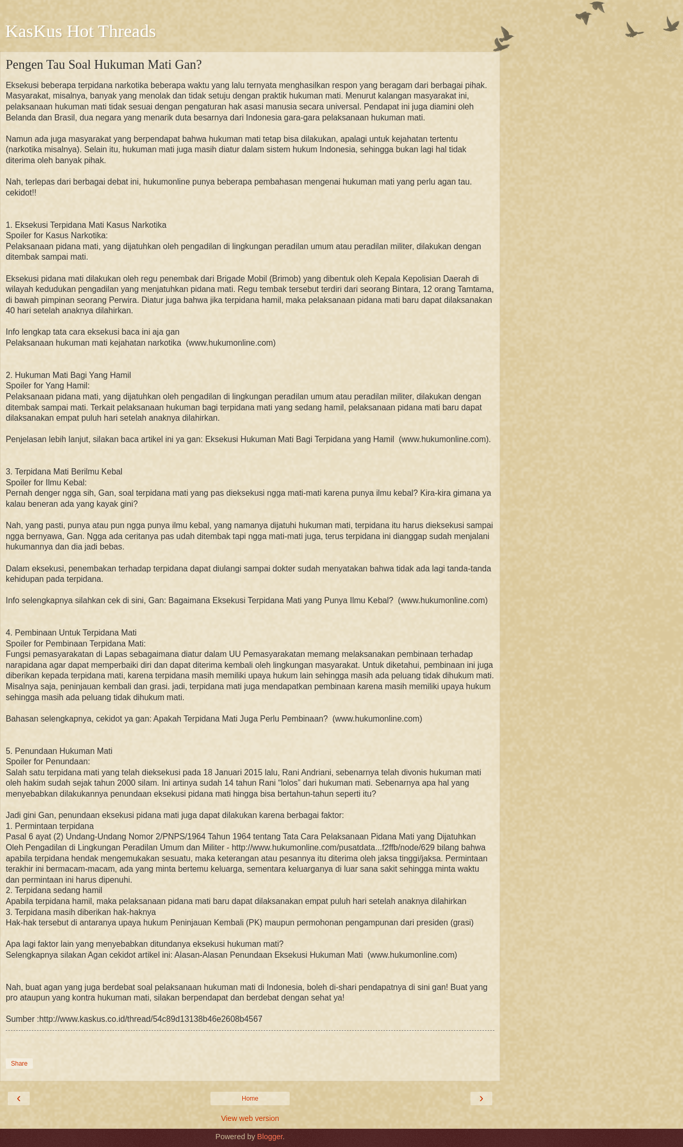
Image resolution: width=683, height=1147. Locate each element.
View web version (250, 1118)
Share (19, 1063)
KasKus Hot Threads (80, 31)
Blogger (270, 1136)
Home (250, 1098)
